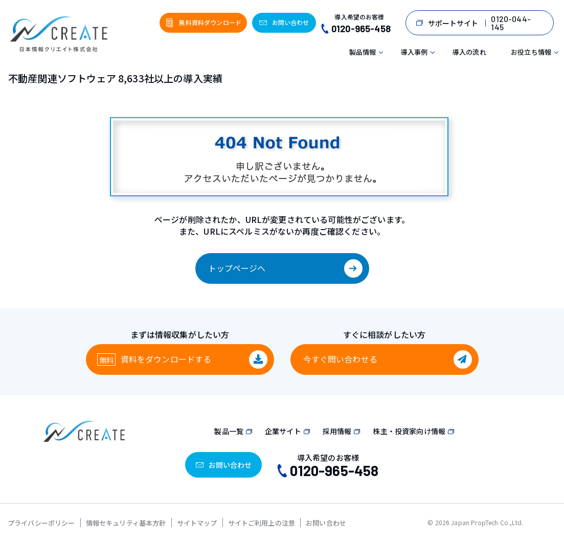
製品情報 (362, 52)
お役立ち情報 (531, 52)
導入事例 (414, 52)
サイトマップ (197, 523)
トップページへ (237, 268)
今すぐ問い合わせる (340, 359)
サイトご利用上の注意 (262, 523)
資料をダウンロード (166, 359)
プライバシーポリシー (41, 523)
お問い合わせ (326, 523)
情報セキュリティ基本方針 (126, 523)
